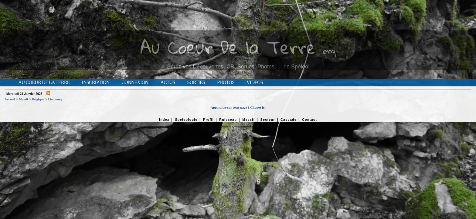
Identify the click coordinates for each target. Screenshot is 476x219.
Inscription (95, 82)
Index (164, 119)
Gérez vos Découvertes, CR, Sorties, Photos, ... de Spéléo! (238, 67)
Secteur (267, 119)
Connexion (134, 82)
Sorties (196, 82)
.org (328, 50)
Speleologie (186, 119)
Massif (23, 99)
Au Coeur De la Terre (227, 47)
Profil (208, 119)
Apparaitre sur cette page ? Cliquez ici (238, 107)
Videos (254, 82)
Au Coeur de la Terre (44, 82)
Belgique (38, 99)
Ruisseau (228, 119)
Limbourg (55, 99)
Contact (309, 119)
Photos (225, 82)
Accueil (10, 99)
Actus (167, 82)
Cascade (288, 119)
